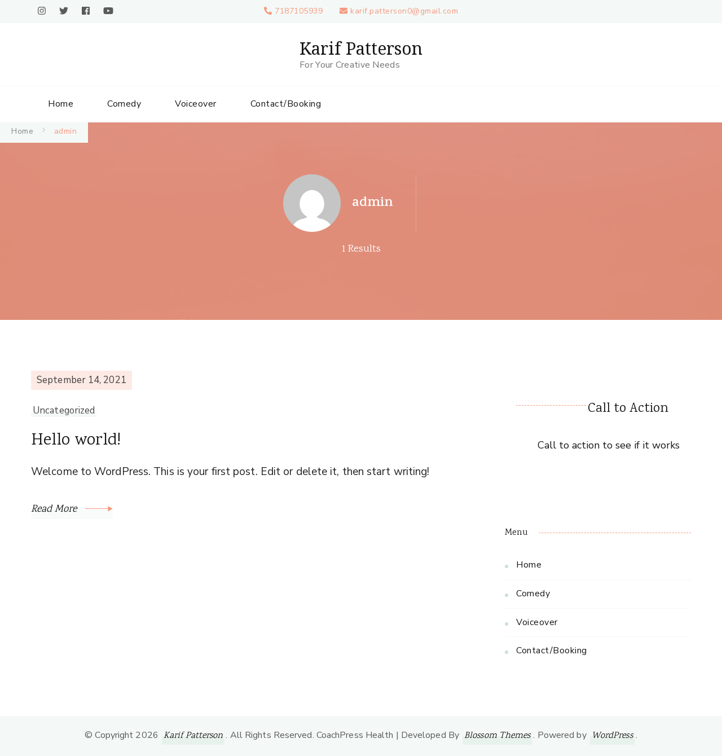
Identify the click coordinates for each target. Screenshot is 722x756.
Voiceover (196, 104)
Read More (72, 509)
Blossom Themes (497, 735)
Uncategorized (64, 411)
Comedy (124, 104)
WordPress (612, 735)
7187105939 (299, 11)
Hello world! (76, 441)
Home (60, 104)
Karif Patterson (361, 48)
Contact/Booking (286, 104)
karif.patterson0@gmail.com (404, 11)
